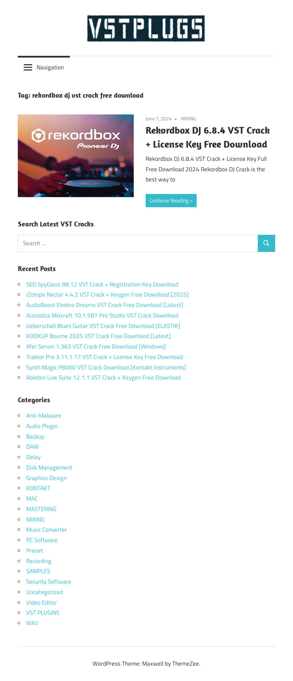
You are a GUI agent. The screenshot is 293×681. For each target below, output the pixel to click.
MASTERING (41, 509)
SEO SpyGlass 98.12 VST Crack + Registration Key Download (102, 284)
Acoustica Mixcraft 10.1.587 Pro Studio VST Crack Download (102, 315)
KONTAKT (38, 488)
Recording (38, 561)
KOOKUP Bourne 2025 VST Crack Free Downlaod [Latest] (98, 335)
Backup (35, 436)
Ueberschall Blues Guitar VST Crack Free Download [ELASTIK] (103, 325)
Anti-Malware (43, 415)
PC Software (42, 540)
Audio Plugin (42, 426)
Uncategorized (44, 592)
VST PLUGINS (42, 612)
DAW (32, 446)
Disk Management (49, 467)
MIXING (188, 118)
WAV (32, 623)
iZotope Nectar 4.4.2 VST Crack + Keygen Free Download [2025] (107, 294)
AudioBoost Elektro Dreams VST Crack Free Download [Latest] (104, 304)
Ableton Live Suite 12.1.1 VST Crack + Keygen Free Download (103, 377)
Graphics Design (46, 477)
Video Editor (41, 602)
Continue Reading (169, 200)
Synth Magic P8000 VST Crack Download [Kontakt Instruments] (106, 367)
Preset (34, 550)
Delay (33, 457)
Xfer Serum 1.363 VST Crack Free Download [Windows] (96, 346)
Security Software (48, 581)
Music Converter (46, 529)
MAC (32, 498)
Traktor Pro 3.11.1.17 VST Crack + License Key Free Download (104, 356)
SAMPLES (38, 571)
